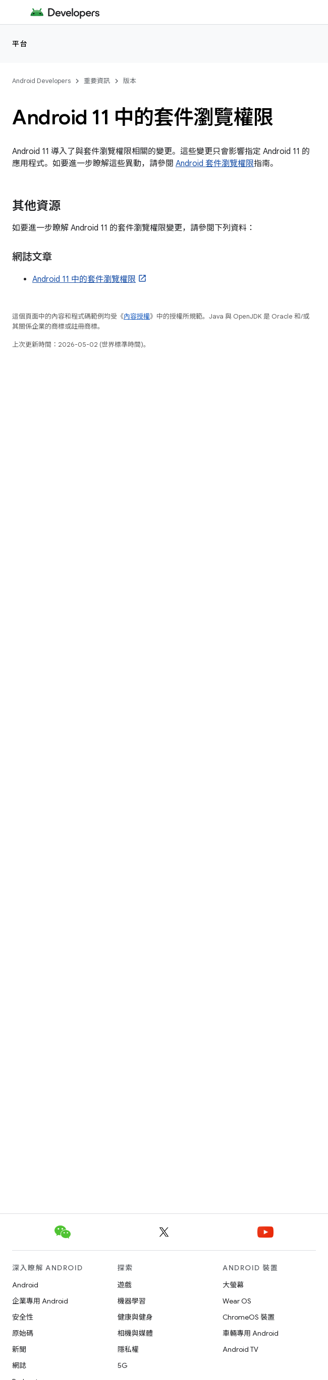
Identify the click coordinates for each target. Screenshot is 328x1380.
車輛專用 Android (251, 1333)
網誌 (19, 1365)
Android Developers (41, 80)
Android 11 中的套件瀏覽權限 (84, 279)
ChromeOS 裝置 (249, 1317)
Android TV (240, 1349)
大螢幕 (233, 1284)
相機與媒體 (135, 1333)
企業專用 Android (40, 1301)
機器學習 (132, 1301)
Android (25, 1284)
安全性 (22, 1317)
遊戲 (125, 1284)
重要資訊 (97, 80)
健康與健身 (135, 1317)
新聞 (19, 1349)
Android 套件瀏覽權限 (215, 164)
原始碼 (22, 1333)
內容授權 (137, 316)
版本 (129, 80)
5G (123, 1365)
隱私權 (128, 1349)
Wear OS (237, 1301)
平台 (20, 43)
